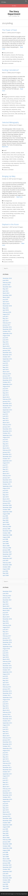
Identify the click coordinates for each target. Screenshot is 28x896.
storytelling (8, 59)
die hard (16, 253)
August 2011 (6, 463)
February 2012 (7, 450)
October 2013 (6, 407)
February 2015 (7, 374)
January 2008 (6, 550)
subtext (14, 59)
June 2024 (5, 280)
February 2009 (7, 526)
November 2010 (7, 482)
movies (7, 57)
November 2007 (7, 554)
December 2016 (7, 327)
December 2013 (7, 403)
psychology (5, 159)
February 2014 (7, 399)
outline (4, 209)
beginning (9, 203)
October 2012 (6, 433)
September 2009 (7, 511)
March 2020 (6, 297)
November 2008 (7, 531)
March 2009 (6, 524)
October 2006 (6, 567)
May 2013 (5, 418)
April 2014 (6, 395)
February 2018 (7, 312)
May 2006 (5, 573)
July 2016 (5, 337)
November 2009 (7, 507)
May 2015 (5, 367)
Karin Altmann (21, 205)
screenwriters (20, 161)
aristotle (13, 152)
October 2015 (6, 357)
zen (20, 61)
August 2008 (6, 537)
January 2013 (6, 427)
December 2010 (7, 480)
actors (5, 251)
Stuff (5, 94)
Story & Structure (8, 53)
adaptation (7, 152)
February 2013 (7, 424)
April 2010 (6, 497)
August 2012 (6, 437)
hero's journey (18, 155)
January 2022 (6, 284)
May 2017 (5, 318)
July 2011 (5, 465)
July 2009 (5, 516)
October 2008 (6, 533)
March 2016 (6, 346)
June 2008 (5, 541)
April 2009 (6, 522)
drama (8, 155)
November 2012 (7, 431)
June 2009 (5, 518)
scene (17, 105)
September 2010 (7, 486)
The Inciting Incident (14, 111)
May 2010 (5, 495)
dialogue (20, 203)
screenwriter (12, 107)
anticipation (7, 55)
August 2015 (6, 361)
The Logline (12, 215)
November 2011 (7, 456)
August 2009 (6, 514)
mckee (7, 101)
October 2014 (6, 382)
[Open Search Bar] (26, 1)
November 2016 (7, 329)
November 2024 (7, 278)
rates (10, 255)
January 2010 (6, 503)
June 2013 (5, 416)
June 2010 (5, 492)
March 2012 (6, 448)
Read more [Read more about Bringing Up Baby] (20, 197)
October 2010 (6, 484)
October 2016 (6, 331)
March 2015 (6, 371)
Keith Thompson (6, 207)
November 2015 (7, 354)
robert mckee (12, 159)
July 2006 (5, 571)
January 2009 (6, 528)
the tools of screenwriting (12, 61)
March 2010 (6, 499)
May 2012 (5, 444)
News (5, 249)
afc (4, 203)
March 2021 (6, 293)
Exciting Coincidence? (10, 70)
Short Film (22, 163)
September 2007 (7, 558)
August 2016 (6, 335)
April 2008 (6, 543)
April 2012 (6, 446)
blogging (6, 96)
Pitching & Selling (19, 157)
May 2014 (5, 393)
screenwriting (13, 57)
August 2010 (6, 488)
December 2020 (7, 295)
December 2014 (7, 378)
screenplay (22, 105)
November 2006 (7, 565)
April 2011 (6, 471)
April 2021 (6, 291)
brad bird (12, 96)
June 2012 (5, 441)
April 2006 (6, 575)
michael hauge (14, 101)
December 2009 (7, 505)
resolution (9, 209)
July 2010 (5, 490)
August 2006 (6, 569)
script (3, 109)
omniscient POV (6, 103)
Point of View (14, 103)
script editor (17, 213)
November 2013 (7, 405)
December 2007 (7, 552)
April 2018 (6, 310)
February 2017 (7, 323)
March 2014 (6, 397)
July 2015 (5, 363)
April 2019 (6, 301)
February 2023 (7, 282)
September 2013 (7, 410)
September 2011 (7, 461)
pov (20, 103)
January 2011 (6, 478)
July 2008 (5, 539)
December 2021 (7, 287)
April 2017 (6, 321)
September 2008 (7, 535)
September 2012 (7, 435)
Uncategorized (8, 201)
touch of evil (10, 113)
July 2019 (5, 299)
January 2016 (6, 350)
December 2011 (7, 454)
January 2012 (6, 452)
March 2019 (6, 304)
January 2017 (6, 325)
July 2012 (5, 439)
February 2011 (7, 475)
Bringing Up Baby (8, 176)
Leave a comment (8, 63)
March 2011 (6, 473)
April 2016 (6, 344)
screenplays (5, 107)
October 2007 (6, 556)
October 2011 (6, 458)
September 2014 (7, 384)
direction (16, 99)
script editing (9, 213)
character (22, 96)
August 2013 (6, 412)
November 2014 (7, 380)
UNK (16, 113)
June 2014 (5, 391)
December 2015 (7, 352)
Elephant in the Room (10, 224)
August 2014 (6, 386)
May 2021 (5, 289)
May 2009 (5, 520)
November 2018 (7, 306)
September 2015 (7, 359)
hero (3, 57)
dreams (13, 55)
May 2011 (5, 469)
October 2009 (6, 509)
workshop (20, 113)
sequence (20, 57)
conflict (4, 99)
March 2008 (6, 545)
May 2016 (5, 342)
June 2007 (5, 560)
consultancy (10, 99)
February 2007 (7, 562)
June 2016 (5, 340)
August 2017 (6, 314)
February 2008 (7, 548)
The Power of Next (9, 30)
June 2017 (5, 316)
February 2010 (7, 501)
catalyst (17, 96)
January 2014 (6, 401)
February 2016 (7, 348)
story (3, 59)
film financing (19, 55)
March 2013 (6, 422)
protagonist (5, 105)
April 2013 (6, 420)
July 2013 (5, 414)
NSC (24, 101)
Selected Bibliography (10, 122)
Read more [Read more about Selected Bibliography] (5, 146)
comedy (18, 152)
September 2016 (7, 333)
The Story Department (14, 12)
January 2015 (6, 376)
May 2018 (5, 308)
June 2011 (5, 467)
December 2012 (7, 429)
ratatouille (12, 105)
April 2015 (6, 369)
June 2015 (5, 365)
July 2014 (5, 388)
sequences (14, 109)
